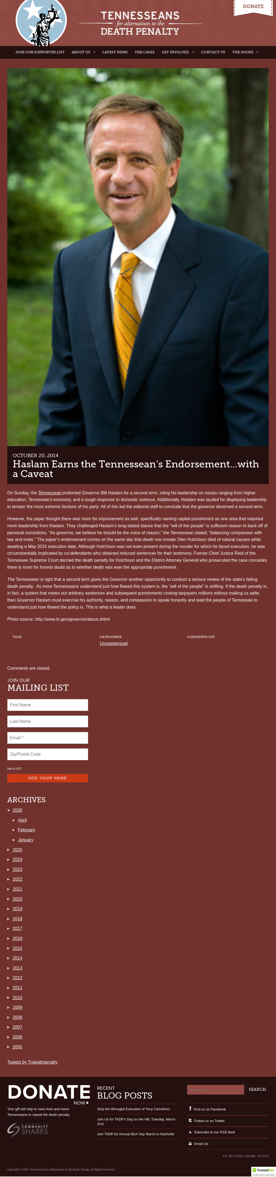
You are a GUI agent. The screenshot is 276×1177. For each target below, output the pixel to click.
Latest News (115, 52)
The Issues (242, 52)
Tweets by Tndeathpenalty (32, 1062)
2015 (17, 949)
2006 (17, 1037)
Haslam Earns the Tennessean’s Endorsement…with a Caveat (136, 469)
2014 (17, 958)
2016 (17, 939)
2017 (17, 929)
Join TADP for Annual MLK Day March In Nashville (135, 1135)
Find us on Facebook (206, 1110)
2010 (17, 998)
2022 (17, 879)
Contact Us (213, 52)
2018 (17, 919)
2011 (17, 988)
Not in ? (14, 768)
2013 (17, 968)
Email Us (197, 1144)
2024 (17, 860)
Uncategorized (113, 643)
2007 (17, 1027)
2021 (17, 889)
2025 (17, 850)
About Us (81, 52)
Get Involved (175, 52)
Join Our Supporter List (40, 52)
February (26, 830)
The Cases (145, 52)
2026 (17, 810)
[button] (263, 1172)
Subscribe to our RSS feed (211, 1133)
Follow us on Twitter (206, 1121)
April (22, 820)
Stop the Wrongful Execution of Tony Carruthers (133, 1109)
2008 (17, 1018)
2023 (17, 870)
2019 (17, 909)
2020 (17, 899)
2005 (17, 1047)
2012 (17, 978)
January (25, 840)
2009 (17, 1008)
